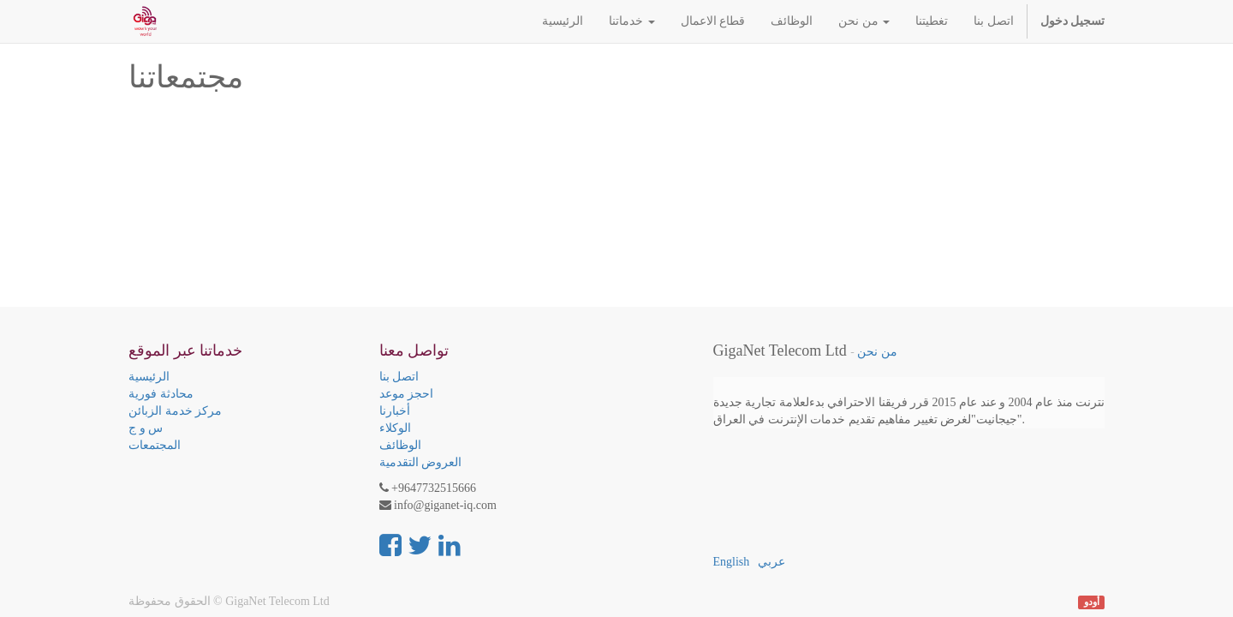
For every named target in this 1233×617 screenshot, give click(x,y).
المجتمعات (154, 445)
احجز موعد (406, 393)
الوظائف (400, 445)
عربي (771, 561)
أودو (1091, 602)
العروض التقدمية (420, 462)
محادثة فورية (161, 393)
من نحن (876, 351)
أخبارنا (394, 410)
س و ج (145, 428)
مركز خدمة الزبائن (175, 410)
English (731, 561)
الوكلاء (395, 428)
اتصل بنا (399, 376)
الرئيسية (149, 376)
